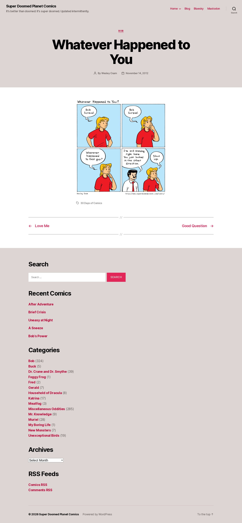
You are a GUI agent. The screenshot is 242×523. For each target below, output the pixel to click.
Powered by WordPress (97, 514)
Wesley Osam (109, 73)
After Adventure (41, 304)
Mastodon (213, 8)
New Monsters (39, 430)
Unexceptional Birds (43, 435)
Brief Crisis (37, 312)
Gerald (33, 388)
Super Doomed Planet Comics (31, 6)
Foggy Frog (37, 377)
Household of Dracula (45, 393)
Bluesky (199, 8)
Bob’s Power (38, 336)
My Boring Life (39, 425)
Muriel (33, 420)
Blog (187, 8)
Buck (32, 366)
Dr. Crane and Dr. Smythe (47, 372)
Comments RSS (40, 490)
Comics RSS (37, 485)
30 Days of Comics (91, 203)
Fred (31, 382)
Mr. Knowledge (40, 414)
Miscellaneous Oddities (46, 409)
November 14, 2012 (137, 73)
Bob (121, 30)
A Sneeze (35, 328)
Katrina (33, 398)
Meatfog (35, 403)
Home (174, 8)
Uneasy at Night (40, 320)
